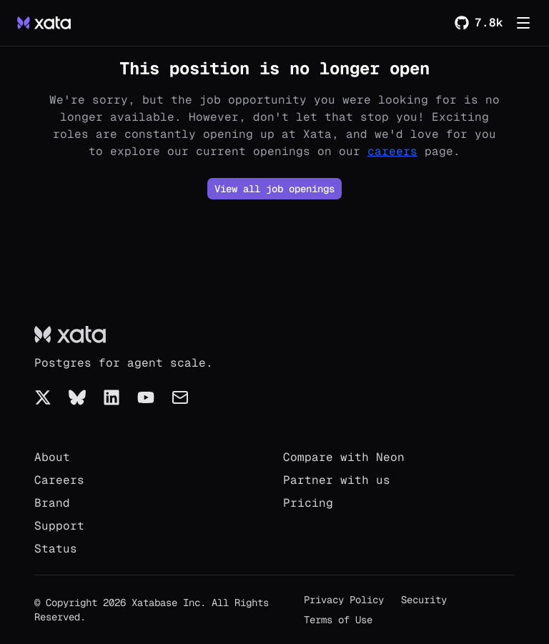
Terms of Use (338, 619)
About (52, 457)
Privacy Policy (344, 599)
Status (55, 548)
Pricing (308, 502)
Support (59, 525)
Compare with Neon (344, 457)
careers (392, 151)
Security (424, 599)
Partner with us (336, 479)
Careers (59, 479)
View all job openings (274, 188)
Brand (52, 502)
